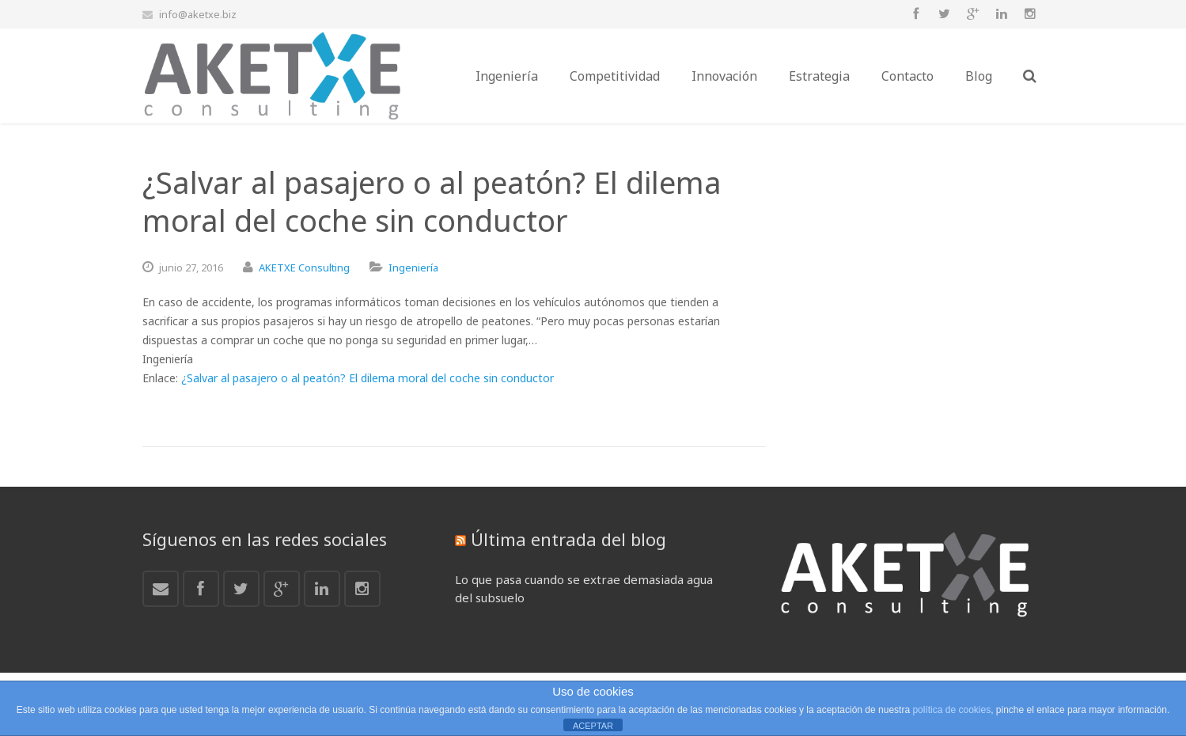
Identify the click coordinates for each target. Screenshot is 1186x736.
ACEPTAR (593, 725)
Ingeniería (413, 267)
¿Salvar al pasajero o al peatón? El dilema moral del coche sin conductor (367, 377)
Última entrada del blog (568, 539)
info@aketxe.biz (198, 14)
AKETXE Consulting (304, 267)
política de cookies (951, 709)
